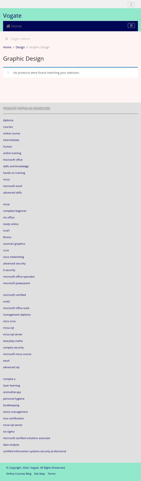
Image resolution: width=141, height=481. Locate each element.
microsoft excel (12, 186)
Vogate (12, 15)
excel (6, 360)
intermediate (11, 140)
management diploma (17, 314)
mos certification (13, 418)
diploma (8, 120)
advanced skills (12, 192)
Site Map (39, 473)
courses (8, 127)
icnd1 (6, 230)
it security (9, 270)
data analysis (11, 444)
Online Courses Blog (18, 473)
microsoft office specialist (19, 276)
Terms (52, 473)
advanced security (14, 263)
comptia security (13, 347)
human (7, 146)
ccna (6, 250)
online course (11, 133)
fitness (7, 237)
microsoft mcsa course (17, 354)
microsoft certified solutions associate (26, 438)
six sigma (8, 431)
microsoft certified (14, 295)
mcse (6, 204)
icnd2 (6, 301)
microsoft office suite (16, 308)
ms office (8, 217)
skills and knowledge (16, 166)
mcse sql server (12, 425)
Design (20, 47)
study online (10, 224)
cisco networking (13, 257)
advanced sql (11, 367)
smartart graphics (14, 244)
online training (12, 153)
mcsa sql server (12, 334)
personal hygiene (13, 398)
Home (14, 26)
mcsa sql (8, 328)
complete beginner (15, 211)
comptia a (9, 379)
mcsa (6, 179)
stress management (15, 412)
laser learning (11, 385)
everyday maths (13, 341)
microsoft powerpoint (16, 283)
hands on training (14, 173)
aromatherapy (12, 392)
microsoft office (12, 159)
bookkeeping (11, 405)
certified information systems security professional (34, 451)
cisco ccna (9, 321)
